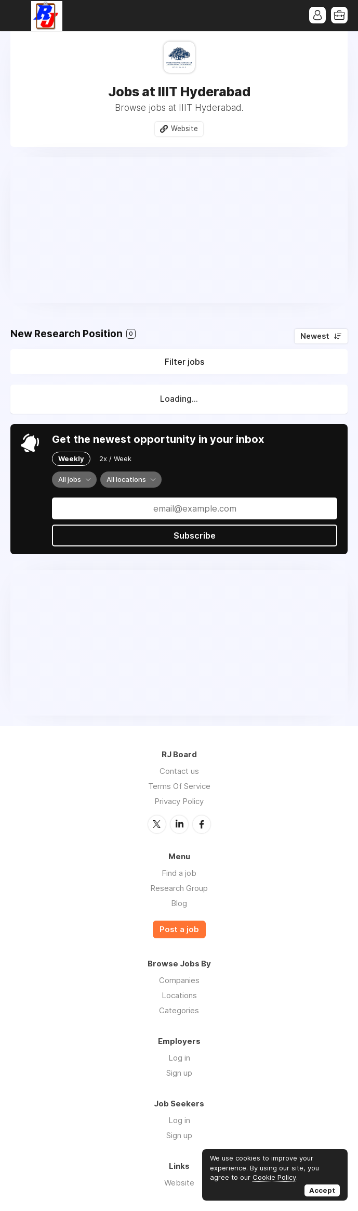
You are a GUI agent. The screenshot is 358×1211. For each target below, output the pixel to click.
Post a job (179, 929)
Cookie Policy (274, 1177)
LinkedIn (179, 824)
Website (184, 128)
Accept (322, 1190)
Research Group (179, 888)
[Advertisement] (179, 230)
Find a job (179, 873)
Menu (18, 15)
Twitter (157, 824)
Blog (179, 903)
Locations (179, 995)
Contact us (179, 771)
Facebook (201, 824)
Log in (179, 1058)
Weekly (71, 458)
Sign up (179, 1073)
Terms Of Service (179, 786)
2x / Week (115, 458)
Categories (179, 1010)
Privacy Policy (179, 801)
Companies (179, 980)
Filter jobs (184, 361)
